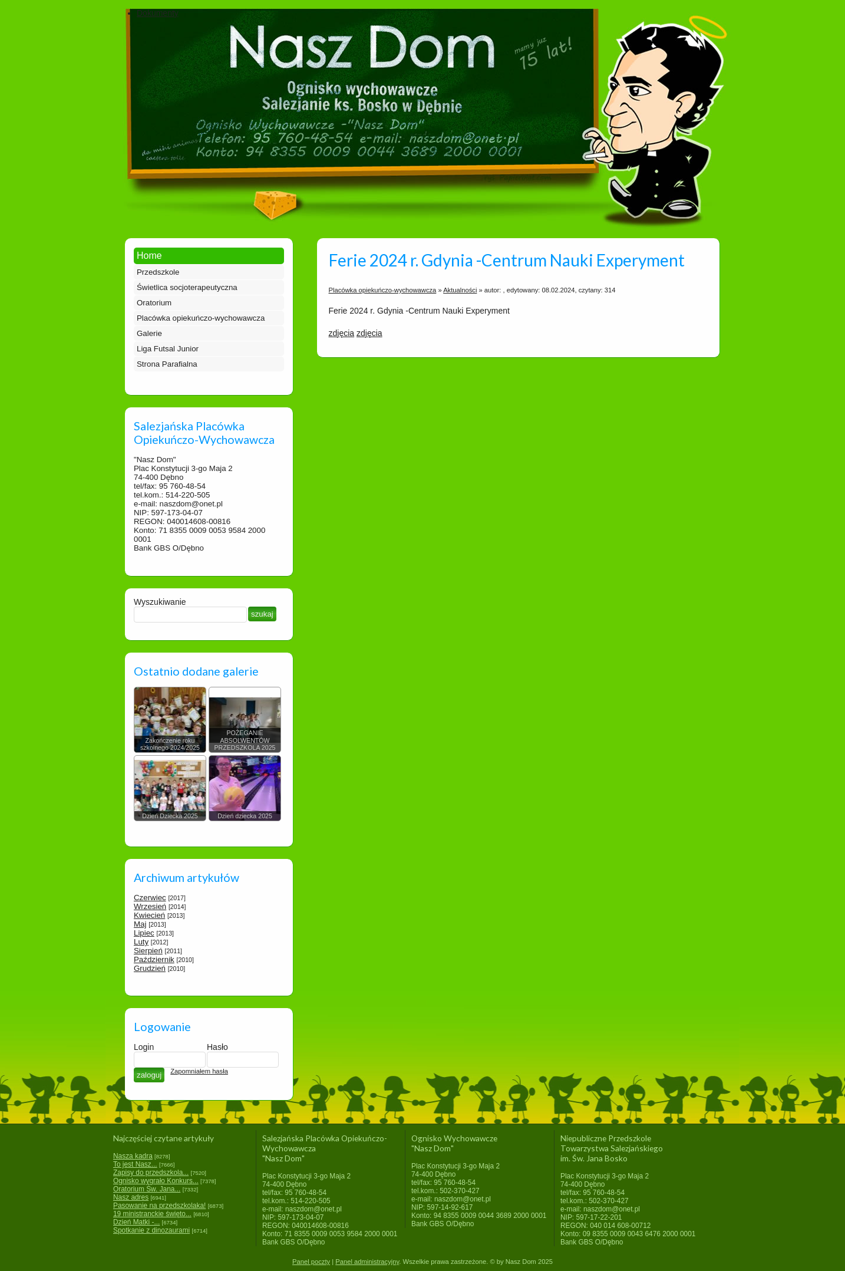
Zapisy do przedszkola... (151, 1172)
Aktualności (460, 290)
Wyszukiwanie (160, 602)
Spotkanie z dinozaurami (151, 1230)
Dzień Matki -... (136, 1222)
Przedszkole (158, 272)
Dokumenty (158, 13)
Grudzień (150, 968)
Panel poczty (311, 1261)
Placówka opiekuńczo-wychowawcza (201, 318)
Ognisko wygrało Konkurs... (156, 1181)
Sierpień (148, 950)
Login (144, 1047)
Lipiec (144, 932)
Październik (154, 959)
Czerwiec (150, 897)
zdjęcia (342, 333)
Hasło (217, 1047)
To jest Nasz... (135, 1164)
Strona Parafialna (167, 364)
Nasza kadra (133, 1156)
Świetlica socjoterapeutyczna (187, 287)
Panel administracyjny (367, 1261)
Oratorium (154, 302)
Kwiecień (149, 915)
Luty (141, 941)
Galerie (149, 333)
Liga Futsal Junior (168, 348)
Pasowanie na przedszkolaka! (159, 1205)
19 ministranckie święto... (152, 1214)
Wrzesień (150, 906)
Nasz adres (130, 1197)
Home (149, 256)
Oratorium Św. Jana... (146, 1189)
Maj (140, 924)
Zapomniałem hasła (199, 1071)
